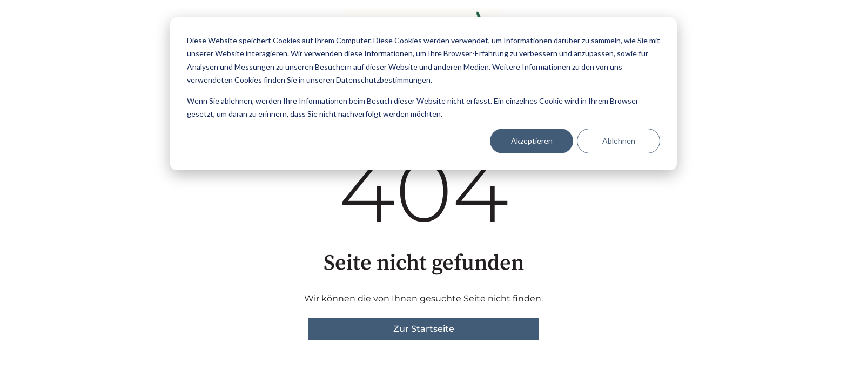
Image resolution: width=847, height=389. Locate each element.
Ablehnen (618, 140)
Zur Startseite (423, 329)
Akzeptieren (532, 140)
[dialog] (423, 93)
